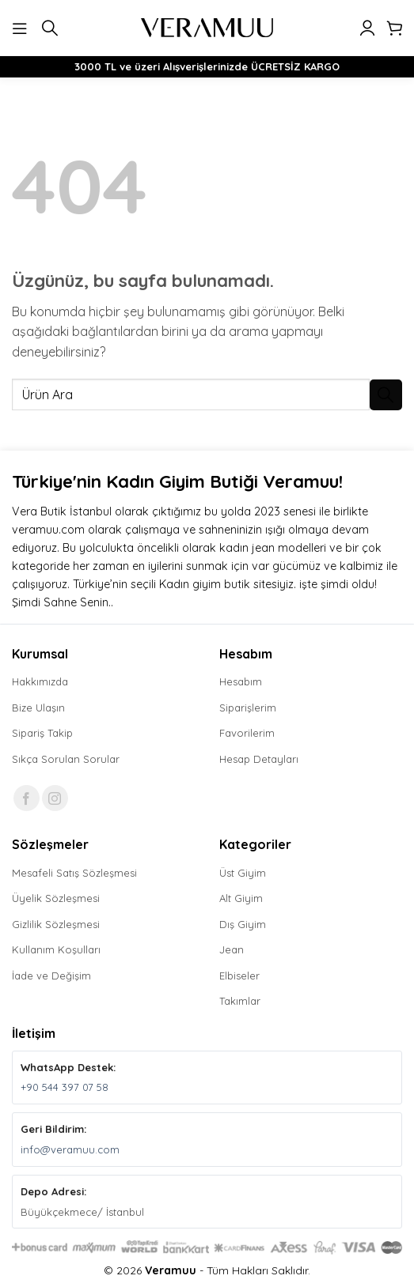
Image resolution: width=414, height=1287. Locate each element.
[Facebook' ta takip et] (26, 798)
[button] (21, 27)
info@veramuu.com (70, 1149)
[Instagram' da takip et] (55, 798)
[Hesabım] (367, 27)
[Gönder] (386, 394)
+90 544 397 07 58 (64, 1087)
